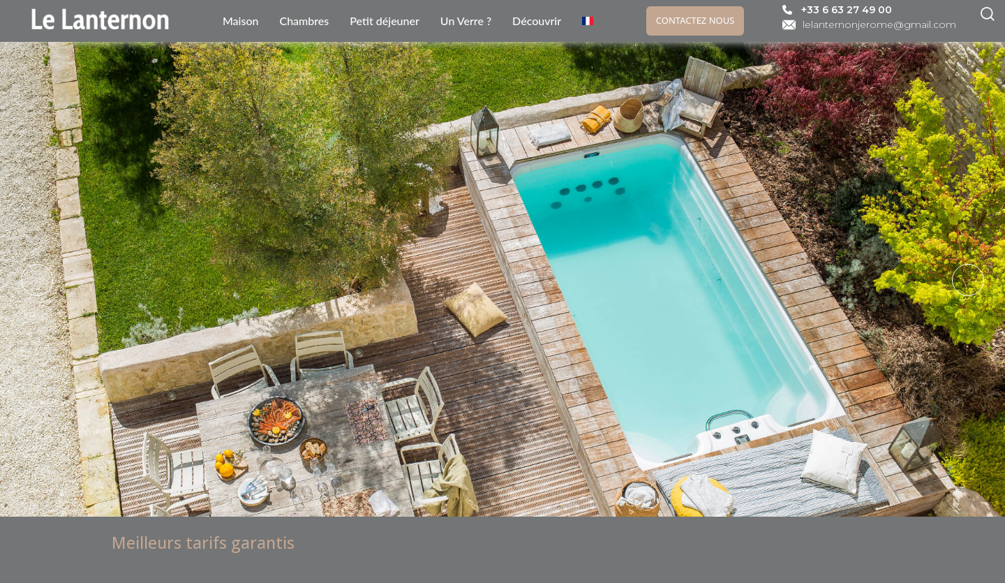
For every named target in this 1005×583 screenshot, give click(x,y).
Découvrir (536, 20)
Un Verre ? (465, 20)
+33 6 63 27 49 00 (846, 9)
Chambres (304, 20)
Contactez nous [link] (695, 20)
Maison (241, 20)
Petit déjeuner (384, 20)
